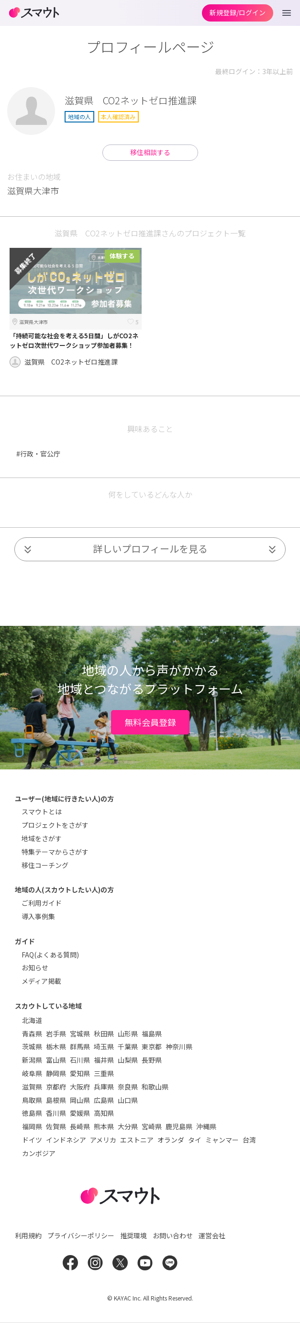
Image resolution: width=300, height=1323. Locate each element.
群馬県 (80, 1046)
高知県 (104, 1113)
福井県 (104, 1060)
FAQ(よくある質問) (50, 954)
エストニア (137, 1140)
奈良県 (128, 1086)
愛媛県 (80, 1113)
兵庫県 (104, 1086)
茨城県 (32, 1046)
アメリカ (103, 1140)
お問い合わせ (173, 1235)
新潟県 (32, 1060)
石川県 (80, 1060)
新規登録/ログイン (238, 12)
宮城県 (80, 1033)
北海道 (32, 1020)
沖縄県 (206, 1126)
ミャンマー (222, 1140)
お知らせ (35, 967)
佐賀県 (56, 1126)
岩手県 (56, 1033)
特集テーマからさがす (55, 851)
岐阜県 (32, 1073)
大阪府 (80, 1086)
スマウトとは (42, 811)
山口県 (128, 1100)
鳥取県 (32, 1100)
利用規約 (28, 1235)
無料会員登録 (150, 722)
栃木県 (56, 1046)
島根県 (56, 1100)
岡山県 (80, 1100)
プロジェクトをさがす (55, 825)
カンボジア (39, 1153)
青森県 (32, 1033)
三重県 (104, 1073)
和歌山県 (155, 1086)
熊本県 (104, 1126)
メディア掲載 (41, 981)
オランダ (170, 1140)
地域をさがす (42, 838)
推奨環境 (133, 1235)
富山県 (56, 1060)
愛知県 (80, 1073)
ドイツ (32, 1140)
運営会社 (212, 1235)
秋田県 (104, 1033)
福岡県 (32, 1126)
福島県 (152, 1033)
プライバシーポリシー (80, 1235)
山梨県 (128, 1060)
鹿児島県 (179, 1126)
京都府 (56, 1086)
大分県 (128, 1126)
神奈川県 (179, 1046)
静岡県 (56, 1073)
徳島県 (32, 1113)
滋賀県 (32, 1086)
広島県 (104, 1100)
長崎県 (80, 1126)
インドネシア (66, 1140)
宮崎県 (152, 1126)
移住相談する (150, 152)
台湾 (249, 1140)
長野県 (152, 1060)
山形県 (128, 1033)
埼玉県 (104, 1046)
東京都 (152, 1046)
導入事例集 (38, 916)
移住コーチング (45, 865)
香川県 (56, 1113)
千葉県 (128, 1046)
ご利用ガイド (42, 903)
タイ (194, 1140)
